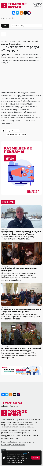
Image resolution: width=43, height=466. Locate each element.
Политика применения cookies (13, 445)
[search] (26, 25)
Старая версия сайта (7, 18)
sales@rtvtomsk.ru (10, 406)
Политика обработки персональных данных (18, 442)
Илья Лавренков (24, 41)
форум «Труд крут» (13, 131)
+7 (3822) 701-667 (11, 403)
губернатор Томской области (16, 134)
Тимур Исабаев (15, 44)
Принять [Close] (35, 458)
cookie (25, 453)
